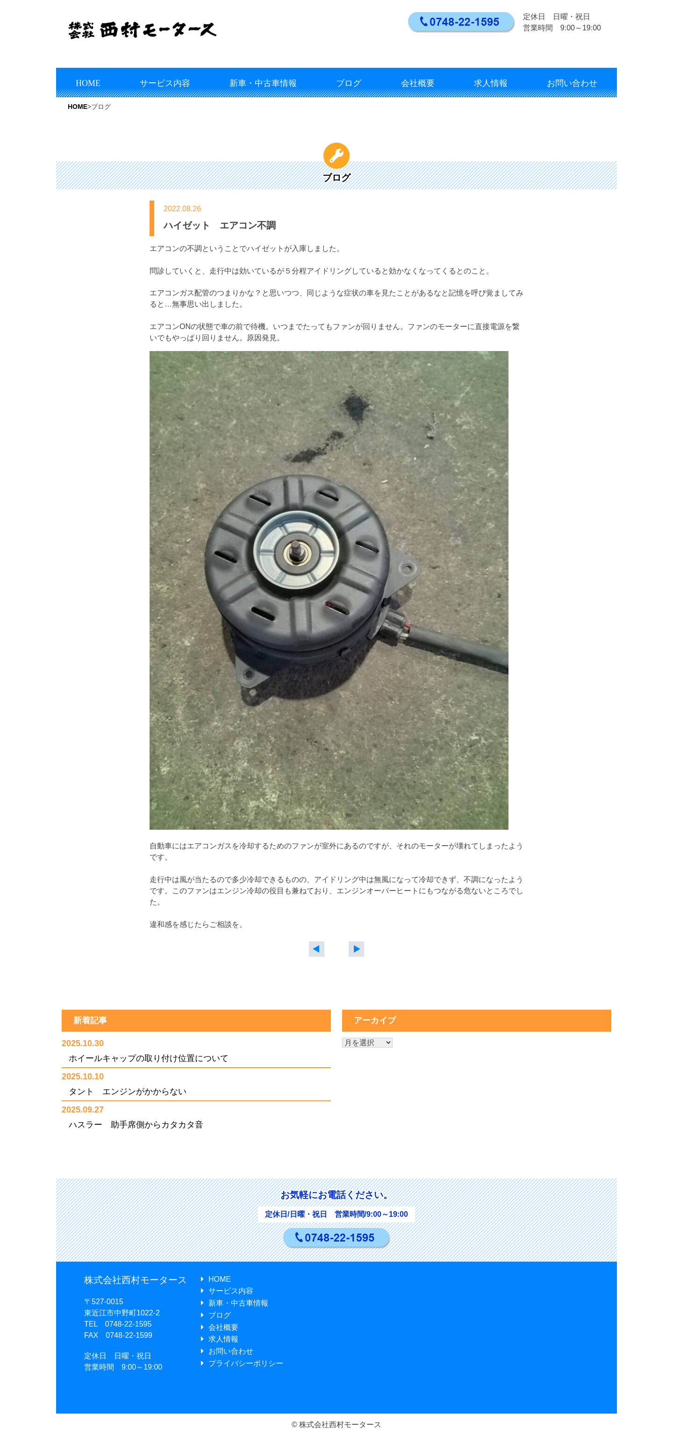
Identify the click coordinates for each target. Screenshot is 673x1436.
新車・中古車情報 (263, 83)
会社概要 (418, 83)
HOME (88, 83)
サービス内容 (165, 83)
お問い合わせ (572, 83)
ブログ (348, 83)
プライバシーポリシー (242, 1363)
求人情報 (491, 83)
